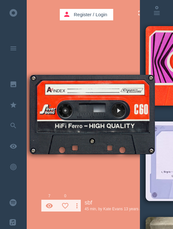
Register (83, 14)
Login (101, 14)
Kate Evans (113, 209)
